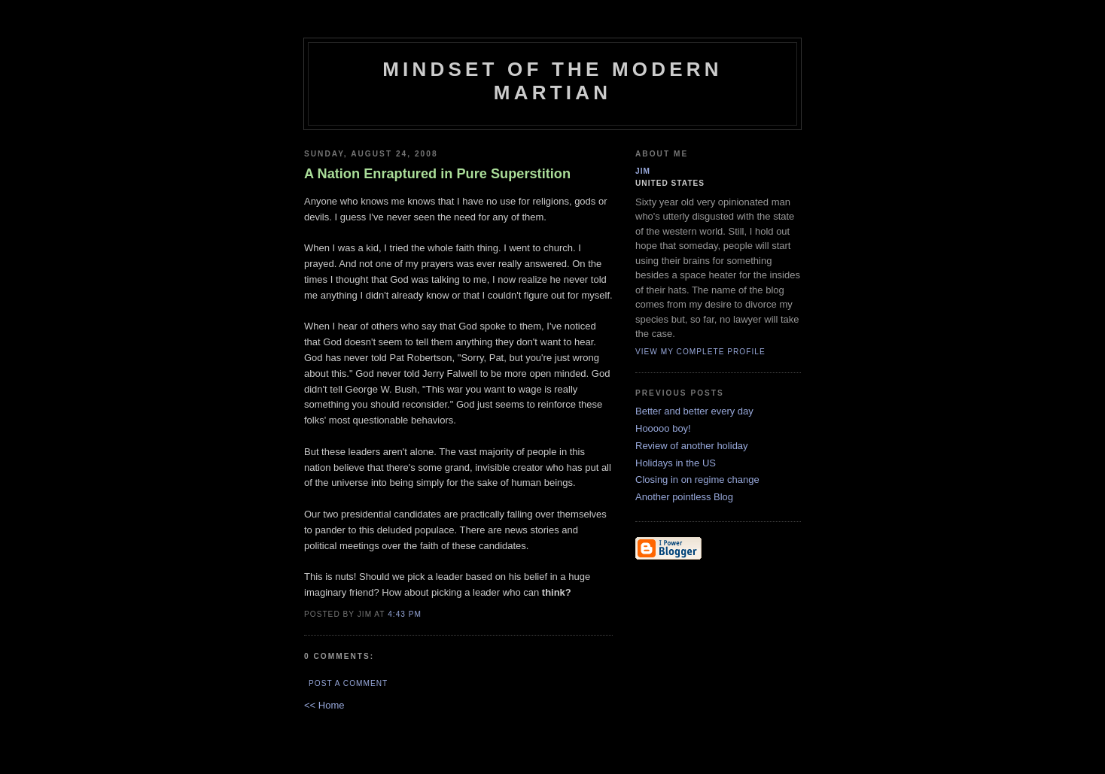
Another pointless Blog (684, 496)
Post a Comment (348, 683)
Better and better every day (694, 411)
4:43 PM (405, 614)
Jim (642, 171)
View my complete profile (700, 352)
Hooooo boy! (663, 428)
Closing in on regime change (697, 479)
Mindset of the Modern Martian (552, 81)
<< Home (324, 705)
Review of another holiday (691, 445)
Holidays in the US (675, 463)
